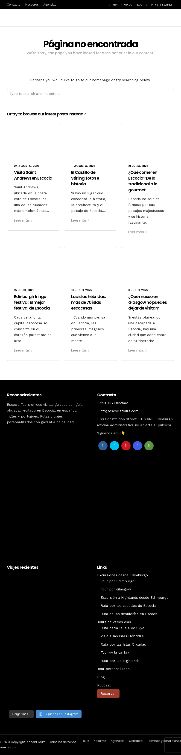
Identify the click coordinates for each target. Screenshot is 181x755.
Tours (85, 741)
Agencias (49, 4)
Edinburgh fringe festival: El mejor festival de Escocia (32, 302)
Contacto (13, 4)
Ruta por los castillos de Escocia (128, 606)
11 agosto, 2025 (83, 166)
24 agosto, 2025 (27, 166)
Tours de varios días (114, 622)
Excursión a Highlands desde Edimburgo (135, 598)
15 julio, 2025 (24, 290)
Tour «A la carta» (115, 652)
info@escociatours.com (119, 411)
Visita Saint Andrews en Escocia (33, 175)
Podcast (104, 685)
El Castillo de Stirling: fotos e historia (85, 178)
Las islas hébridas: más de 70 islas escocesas (88, 302)
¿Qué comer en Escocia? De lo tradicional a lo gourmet (142, 181)
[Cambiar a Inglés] (135, 705)
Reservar (108, 694)
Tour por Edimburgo (117, 581)
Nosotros (32, 4)
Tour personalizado (113, 669)
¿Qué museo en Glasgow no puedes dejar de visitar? (147, 302)
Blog (101, 677)
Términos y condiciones (164, 741)
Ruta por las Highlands (120, 661)
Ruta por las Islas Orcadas (123, 644)
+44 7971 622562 (159, 4)
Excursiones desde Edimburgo (122, 575)
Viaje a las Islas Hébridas (122, 636)
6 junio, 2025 (138, 290)
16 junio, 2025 (81, 290)
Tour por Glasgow (116, 589)
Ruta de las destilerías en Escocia (129, 614)
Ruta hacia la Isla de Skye (122, 628)
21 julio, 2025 (138, 166)
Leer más (23, 220)
